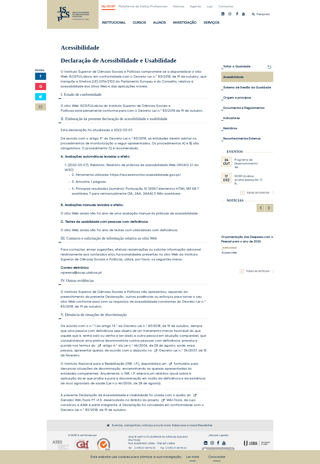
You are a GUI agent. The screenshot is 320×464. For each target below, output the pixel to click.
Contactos (226, 6)
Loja (210, 6)
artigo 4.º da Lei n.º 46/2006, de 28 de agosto (139, 345)
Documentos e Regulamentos (243, 107)
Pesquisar (261, 14)
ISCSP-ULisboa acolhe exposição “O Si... (248, 180)
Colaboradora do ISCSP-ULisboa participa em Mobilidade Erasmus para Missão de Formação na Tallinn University (246, 243)
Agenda (195, 6)
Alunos (159, 22)
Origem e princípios (237, 97)
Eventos (235, 151)
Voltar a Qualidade (236, 66)
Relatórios (230, 128)
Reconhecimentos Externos (242, 138)
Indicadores (231, 118)
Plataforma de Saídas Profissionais (143, 6)
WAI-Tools (174, 400)
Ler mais (192, 456)
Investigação (185, 22)
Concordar (217, 456)
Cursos (139, 22)
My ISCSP (108, 6)
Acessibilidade (233, 77)
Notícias (178, 6)
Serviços (211, 22)
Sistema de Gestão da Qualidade (247, 87)
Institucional (114, 22)
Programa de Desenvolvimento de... (246, 163)
